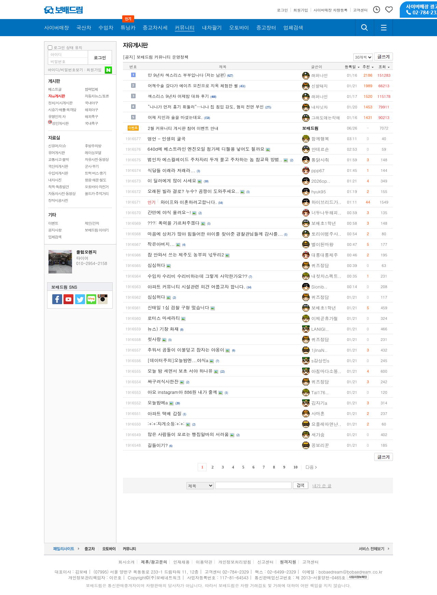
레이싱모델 (93, 152)
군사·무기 (92, 166)
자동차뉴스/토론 (97, 96)
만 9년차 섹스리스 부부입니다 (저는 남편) (187, 75)
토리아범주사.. (326, 234)
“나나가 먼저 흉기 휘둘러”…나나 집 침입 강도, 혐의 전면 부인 (206, 106)
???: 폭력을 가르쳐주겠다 (173, 223)
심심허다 (156, 265)
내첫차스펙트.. (326, 276)
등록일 (352, 66)
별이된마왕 (322, 244)
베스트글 (54, 89)
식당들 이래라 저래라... (171, 170)
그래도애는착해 (325, 118)
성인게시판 (58, 123)
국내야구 (91, 102)
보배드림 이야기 (97, 230)
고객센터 (310, 562)
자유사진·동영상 (97, 159)
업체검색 (54, 236)
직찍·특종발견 (58, 186)
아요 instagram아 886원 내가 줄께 (182, 392)
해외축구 (91, 116)
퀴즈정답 (320, 265)
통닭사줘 (320, 160)
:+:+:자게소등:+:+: (166, 423)
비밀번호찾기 (72, 69)
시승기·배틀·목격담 (62, 109)
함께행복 (320, 138)
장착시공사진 (58, 200)
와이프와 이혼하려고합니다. (188, 202)
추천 (368, 66)
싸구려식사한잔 (163, 381)
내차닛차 (319, 107)
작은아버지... (161, 244)
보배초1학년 (323, 223)
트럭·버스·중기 (95, 173)
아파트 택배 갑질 (164, 413)
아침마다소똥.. (326, 371)
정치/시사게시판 (60, 102)
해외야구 (91, 109)
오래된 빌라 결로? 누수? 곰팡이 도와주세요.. (193, 191)
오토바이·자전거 (97, 186)
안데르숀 (320, 149)
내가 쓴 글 (322, 485)
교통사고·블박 (58, 159)
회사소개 (126, 562)
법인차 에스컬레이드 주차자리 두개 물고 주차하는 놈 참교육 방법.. (214, 159)
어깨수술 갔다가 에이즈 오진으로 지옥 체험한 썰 (193, 85)
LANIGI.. (320, 329)
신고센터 (265, 562)
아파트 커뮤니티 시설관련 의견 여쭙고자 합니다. (196, 286)
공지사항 (54, 230)
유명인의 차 (57, 116)
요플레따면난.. (326, 424)
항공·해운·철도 (95, 179)
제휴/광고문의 (154, 562)
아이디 (53, 69)
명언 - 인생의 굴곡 (166, 138)
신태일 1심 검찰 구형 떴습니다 (178, 307)
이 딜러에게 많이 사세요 (171, 180)
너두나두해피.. (326, 212)
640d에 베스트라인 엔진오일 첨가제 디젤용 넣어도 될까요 (206, 149)
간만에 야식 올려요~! (169, 212)
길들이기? (157, 445)
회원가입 (94, 69)
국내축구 (91, 123)
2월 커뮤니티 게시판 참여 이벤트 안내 (183, 128)
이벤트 (53, 223)
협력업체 (91, 89)
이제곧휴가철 (324, 318)
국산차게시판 (58, 166)
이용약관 (204, 562)
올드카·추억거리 (97, 193)
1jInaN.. (319, 350)
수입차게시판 (58, 173)
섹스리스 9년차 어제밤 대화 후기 (178, 96)
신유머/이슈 (57, 145)
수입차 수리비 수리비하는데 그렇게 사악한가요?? (197, 276)
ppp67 (318, 170)
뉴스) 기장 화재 (163, 329)
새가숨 (318, 434)
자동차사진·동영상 (61, 193)
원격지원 (288, 562)
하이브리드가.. (326, 202)
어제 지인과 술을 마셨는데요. (175, 117)
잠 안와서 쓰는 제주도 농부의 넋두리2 (185, 254)
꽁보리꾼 (320, 445)
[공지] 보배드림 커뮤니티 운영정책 (155, 57)
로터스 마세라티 (163, 318)
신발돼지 (319, 86)
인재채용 (181, 562)
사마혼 (318, 413)
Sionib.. (319, 286)
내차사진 (54, 179)
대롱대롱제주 (324, 255)
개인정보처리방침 (234, 562)
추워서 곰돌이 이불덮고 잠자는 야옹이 (185, 349)
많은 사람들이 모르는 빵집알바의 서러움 (188, 434)
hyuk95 (318, 191)
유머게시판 (56, 152)
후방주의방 (93, 145)
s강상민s (320, 360)
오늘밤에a (157, 402)
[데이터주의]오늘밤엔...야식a (177, 360)
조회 (384, 66)
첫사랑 (154, 339)
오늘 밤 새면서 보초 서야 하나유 (180, 371)
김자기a (319, 403)
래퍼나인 (319, 75)
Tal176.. (320, 392)
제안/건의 (92, 223)
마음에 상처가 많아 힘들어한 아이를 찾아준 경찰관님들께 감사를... (215, 233)
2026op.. (320, 181)
